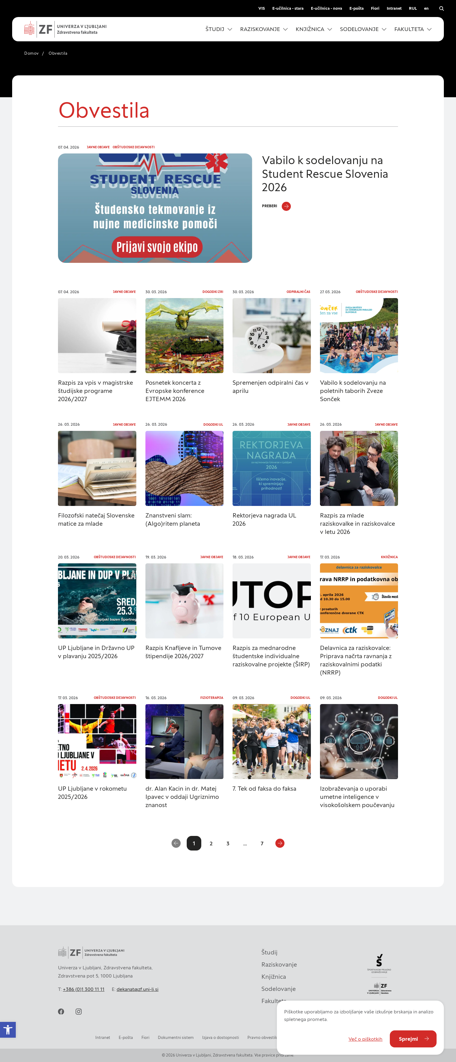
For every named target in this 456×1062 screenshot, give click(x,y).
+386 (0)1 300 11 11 (83, 989)
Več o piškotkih (366, 1039)
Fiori (375, 8)
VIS (261, 8)
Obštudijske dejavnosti (134, 147)
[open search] (441, 8)
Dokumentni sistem (176, 1037)
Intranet (394, 8)
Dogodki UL (213, 425)
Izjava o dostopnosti (220, 1037)
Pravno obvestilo (262, 1037)
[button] (8, 1030)
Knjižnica (389, 557)
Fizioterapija (211, 698)
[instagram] (79, 1012)
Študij (269, 951)
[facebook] (61, 1012)
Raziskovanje (279, 963)
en (426, 8)
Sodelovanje (278, 987)
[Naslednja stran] (279, 843)
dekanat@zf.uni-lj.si (137, 989)
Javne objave (98, 147)
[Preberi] (276, 206)
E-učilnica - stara (288, 8)
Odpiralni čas (298, 292)
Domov (31, 53)
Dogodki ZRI (212, 292)
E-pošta (356, 8)
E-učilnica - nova (326, 8)
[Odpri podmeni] (229, 29)
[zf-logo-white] (65, 29)
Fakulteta (274, 999)
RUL (413, 8)
